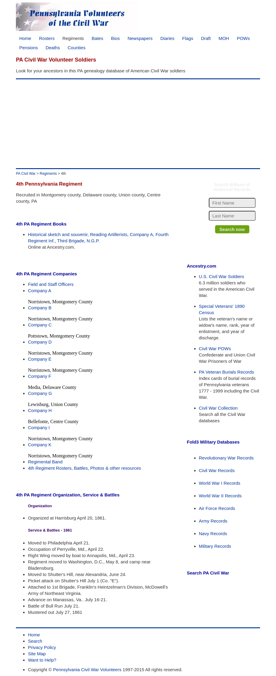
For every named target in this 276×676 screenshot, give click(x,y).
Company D (40, 341)
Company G (40, 393)
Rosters (47, 38)
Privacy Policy (42, 647)
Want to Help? (42, 659)
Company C (40, 324)
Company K (39, 444)
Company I (39, 427)
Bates (97, 38)
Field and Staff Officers (51, 284)
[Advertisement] (137, 124)
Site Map (37, 653)
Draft (206, 38)
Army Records (213, 520)
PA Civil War (25, 173)
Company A (39, 290)
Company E (39, 359)
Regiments (73, 38)
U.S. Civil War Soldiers (221, 276)
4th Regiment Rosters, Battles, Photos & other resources (84, 468)
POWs (243, 38)
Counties (76, 47)
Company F (39, 376)
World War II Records (220, 495)
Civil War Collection (218, 408)
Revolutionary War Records (226, 457)
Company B (39, 307)
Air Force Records (217, 508)
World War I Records (219, 483)
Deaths (53, 47)
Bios (115, 38)
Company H (40, 410)
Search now (232, 229)
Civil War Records (217, 470)
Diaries (167, 38)
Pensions (28, 47)
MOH (223, 38)
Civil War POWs (215, 348)
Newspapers (140, 38)
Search (35, 641)
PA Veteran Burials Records (226, 371)
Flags (187, 38)
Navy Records (213, 533)
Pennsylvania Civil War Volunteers (87, 669)
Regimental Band (45, 461)
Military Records (215, 546)
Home (25, 38)
